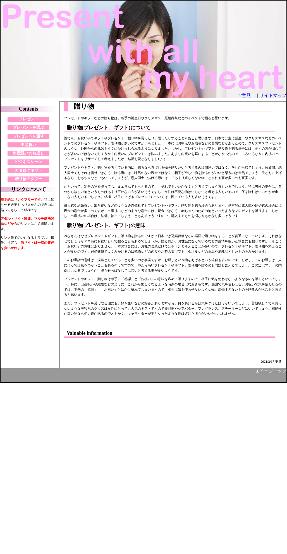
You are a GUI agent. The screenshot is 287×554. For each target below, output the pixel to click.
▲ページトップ (270, 371)
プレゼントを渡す (28, 136)
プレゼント (28, 119)
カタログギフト (28, 170)
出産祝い (28, 145)
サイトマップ (273, 95)
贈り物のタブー (28, 179)
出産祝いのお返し (28, 153)
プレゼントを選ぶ (28, 127)
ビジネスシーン (28, 162)
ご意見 (244, 95)
